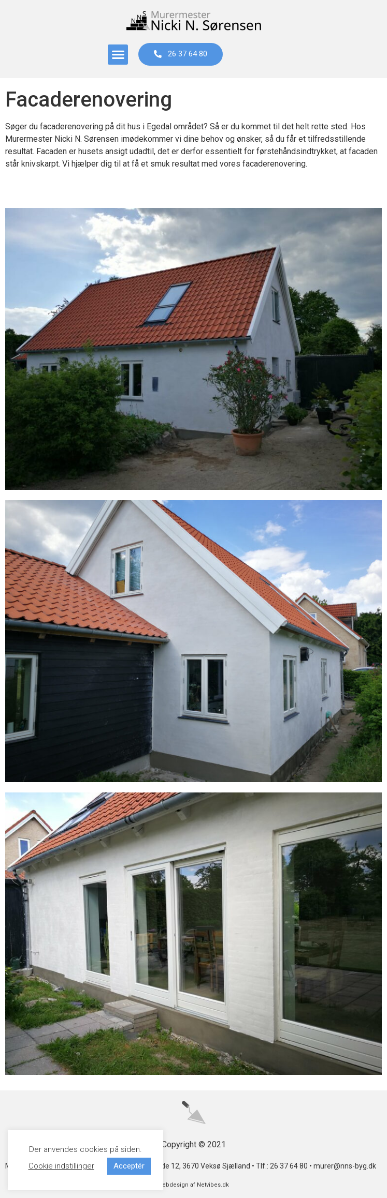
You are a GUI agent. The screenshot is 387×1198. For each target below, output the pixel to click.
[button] (118, 54)
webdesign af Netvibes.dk (193, 1184)
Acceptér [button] (129, 1166)
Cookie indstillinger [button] (61, 1166)
